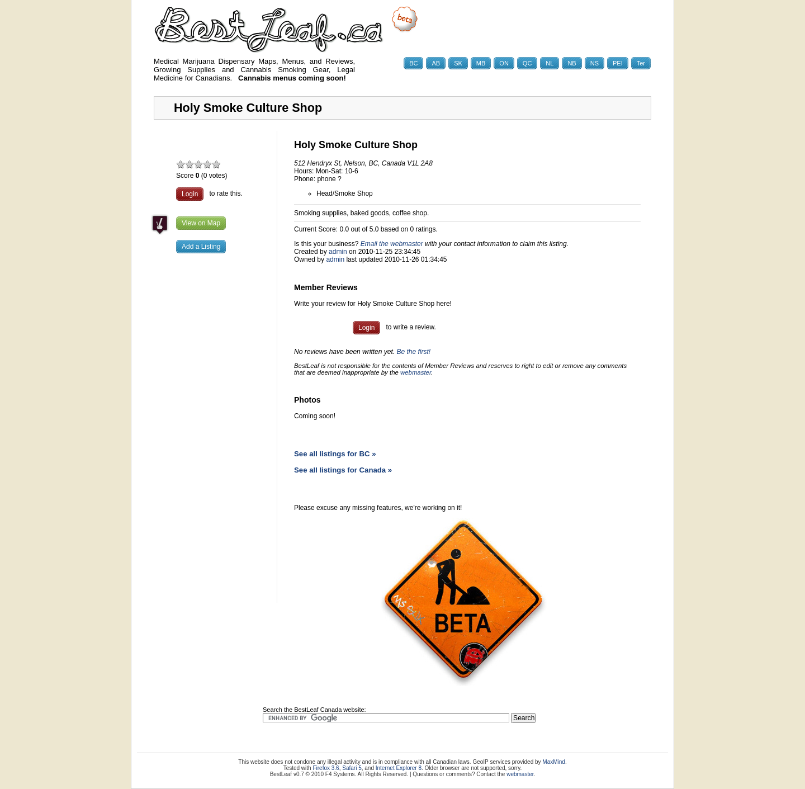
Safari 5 (351, 768)
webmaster (415, 372)
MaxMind (553, 762)
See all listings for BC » (335, 454)
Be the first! (413, 352)
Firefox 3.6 (325, 768)
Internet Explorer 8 (399, 768)
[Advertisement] (215, 439)
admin (338, 252)
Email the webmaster (392, 244)
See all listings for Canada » (343, 470)
